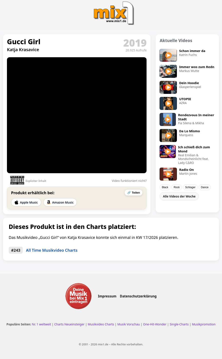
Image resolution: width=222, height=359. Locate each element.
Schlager (190, 187)
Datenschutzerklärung (138, 296)
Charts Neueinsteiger (69, 324)
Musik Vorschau (128, 324)
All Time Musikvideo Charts (52, 250)
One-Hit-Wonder (154, 324)
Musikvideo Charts (101, 324)
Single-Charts (179, 324)
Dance (204, 187)
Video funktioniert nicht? (129, 181)
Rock (177, 187)
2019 (135, 42)
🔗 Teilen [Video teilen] (133, 192)
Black (165, 187)
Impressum (107, 296)
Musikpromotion (203, 324)
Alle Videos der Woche (179, 196)
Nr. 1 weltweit (41, 324)
